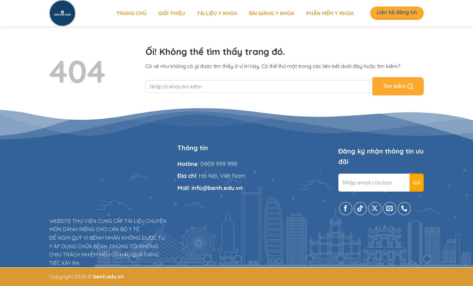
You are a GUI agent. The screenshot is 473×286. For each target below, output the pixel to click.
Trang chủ (131, 13)
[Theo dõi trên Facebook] (345, 208)
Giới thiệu (171, 13)
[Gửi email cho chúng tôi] (389, 208)
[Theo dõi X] (375, 208)
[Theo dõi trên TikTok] (360, 208)
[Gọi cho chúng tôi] (404, 208)
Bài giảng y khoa (271, 13)
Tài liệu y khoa (217, 13)
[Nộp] (398, 86)
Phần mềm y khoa (330, 13)
